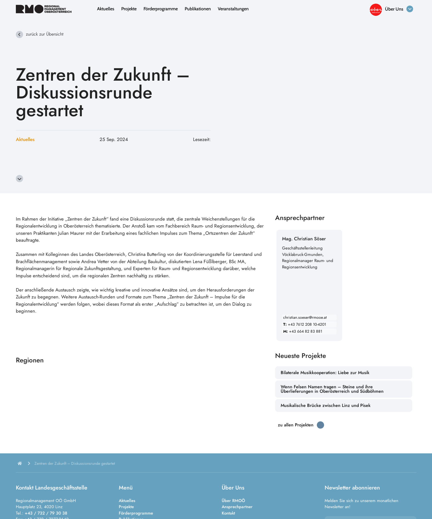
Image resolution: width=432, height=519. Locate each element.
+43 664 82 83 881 (302, 331)
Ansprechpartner (237, 507)
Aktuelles (105, 8)
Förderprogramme (161, 8)
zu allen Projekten (295, 425)
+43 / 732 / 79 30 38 (46, 513)
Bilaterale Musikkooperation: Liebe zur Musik (325, 372)
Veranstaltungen (233, 8)
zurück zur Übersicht (44, 34)
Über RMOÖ (233, 501)
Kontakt (228, 513)
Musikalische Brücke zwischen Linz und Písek (326, 405)
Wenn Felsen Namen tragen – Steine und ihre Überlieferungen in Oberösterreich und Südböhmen (332, 389)
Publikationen (198, 8)
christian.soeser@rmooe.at (305, 317)
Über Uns (394, 9)
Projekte (129, 8)
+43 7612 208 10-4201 (304, 324)
